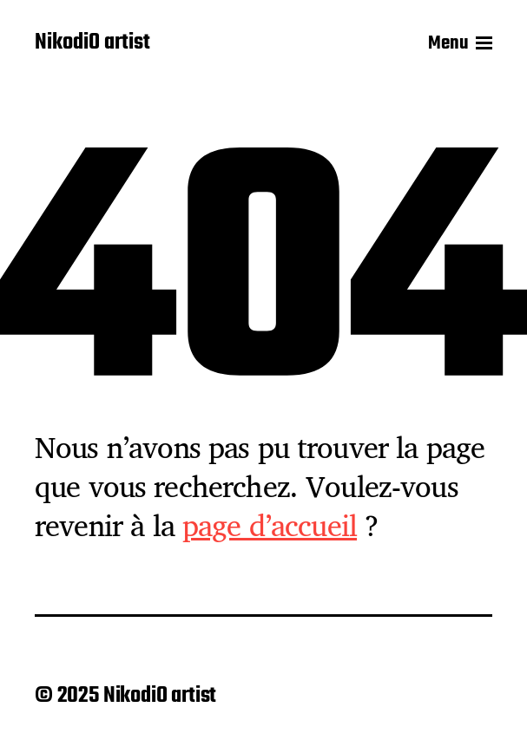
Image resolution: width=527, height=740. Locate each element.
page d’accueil (269, 525)
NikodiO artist (92, 43)
